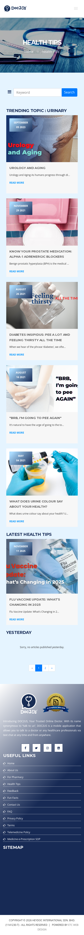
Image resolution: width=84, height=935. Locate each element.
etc (70, 925)
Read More (16, 182)
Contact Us (13, 804)
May (21, 458)
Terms (11, 825)
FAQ (9, 811)
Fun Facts (12, 798)
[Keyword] (37, 92)
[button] (76, 8)
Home (29, 52)
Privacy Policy (15, 818)
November (21, 208)
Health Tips (13, 784)
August (21, 292)
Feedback (12, 791)
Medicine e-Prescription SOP (23, 839)
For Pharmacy (15, 777)
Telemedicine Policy (18, 832)
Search (69, 92)
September (21, 125)
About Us (12, 770)
